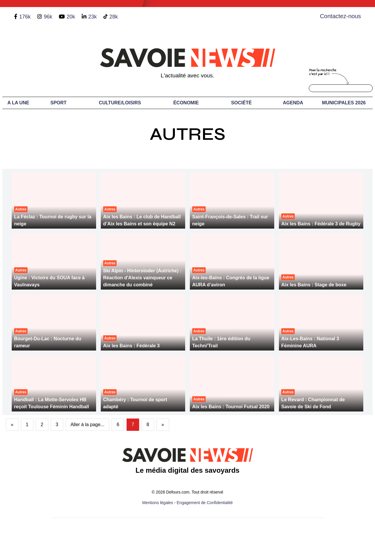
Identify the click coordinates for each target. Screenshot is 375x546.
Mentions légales (157, 502)
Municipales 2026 (344, 102)
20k (71, 17)
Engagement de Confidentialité (205, 502)
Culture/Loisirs (120, 102)
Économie (186, 102)
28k (113, 17)
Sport (58, 102)
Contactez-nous (340, 16)
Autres (187, 134)
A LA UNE (18, 102)
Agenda (293, 102)
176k (24, 17)
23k (92, 17)
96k (48, 17)
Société (241, 102)
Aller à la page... (88, 424)
